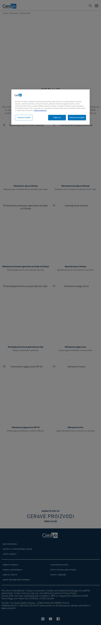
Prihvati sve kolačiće (77, 117)
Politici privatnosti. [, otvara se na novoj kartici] (40, 110)
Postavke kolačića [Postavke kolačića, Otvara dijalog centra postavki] (24, 117)
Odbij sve (56, 117)
